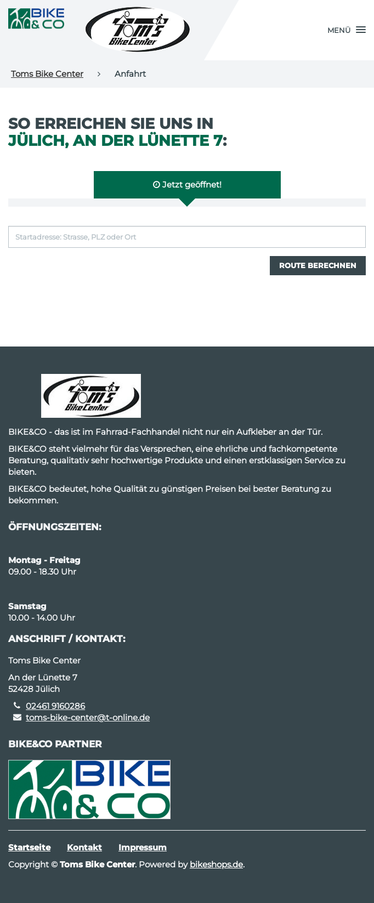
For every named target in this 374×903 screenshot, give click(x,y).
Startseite (29, 847)
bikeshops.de (216, 864)
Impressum (142, 847)
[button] (346, 30)
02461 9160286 (55, 706)
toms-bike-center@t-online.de (88, 717)
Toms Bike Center (47, 74)
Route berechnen (317, 265)
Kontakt (84, 847)
